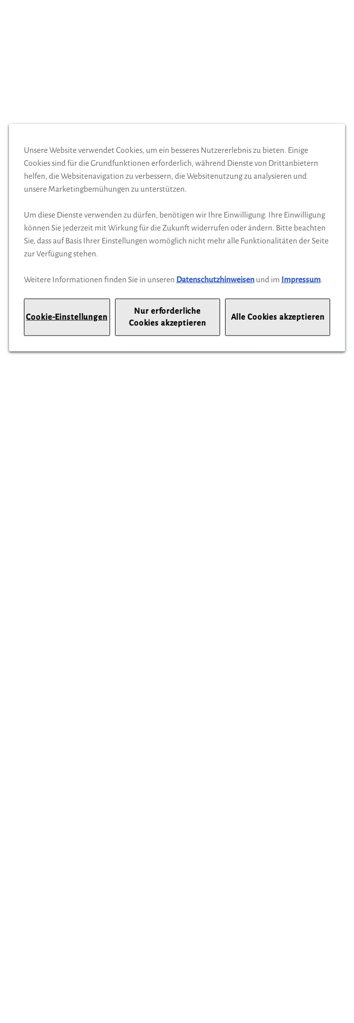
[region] (177, 237)
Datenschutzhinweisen (215, 279)
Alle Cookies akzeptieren (278, 317)
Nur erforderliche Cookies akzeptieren (167, 317)
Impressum (301, 279)
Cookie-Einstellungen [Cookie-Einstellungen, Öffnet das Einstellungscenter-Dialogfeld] (66, 317)
